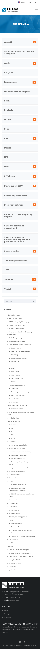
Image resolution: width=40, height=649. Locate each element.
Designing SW (10, 570)
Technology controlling (16, 385)
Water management (17, 395)
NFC (6, 157)
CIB (11, 428)
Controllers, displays (15, 338)
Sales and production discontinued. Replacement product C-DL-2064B (17, 239)
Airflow (12, 382)
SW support (9, 546)
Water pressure (15, 375)
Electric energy (15, 348)
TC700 (10, 520)
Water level (14, 372)
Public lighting (13, 418)
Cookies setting (18, 645)
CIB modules (12, 507)
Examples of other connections (16, 405)
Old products (12, 539)
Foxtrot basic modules (15, 500)
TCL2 (11, 431)
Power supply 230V (13, 186)
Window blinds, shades (15, 329)
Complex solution (13, 474)
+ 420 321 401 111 (14, 597)
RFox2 (12, 438)
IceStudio (33, 645)
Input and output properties (19, 468)
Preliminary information (15, 195)
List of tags (7, 617)
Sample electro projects (16, 471)
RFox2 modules (13, 510)
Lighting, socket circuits (16, 325)
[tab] (20, 310)
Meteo (12, 365)
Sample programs (14, 563)
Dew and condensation (18, 358)
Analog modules (15, 523)
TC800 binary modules (17, 485)
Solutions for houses (12, 315)
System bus (11, 425)
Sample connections (12, 421)
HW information (11, 478)
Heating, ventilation (14, 318)
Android (8, 42)
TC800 (10, 481)
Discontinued (10, 82)
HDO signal (14, 399)
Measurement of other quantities (19, 345)
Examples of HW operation (17, 560)
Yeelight (8, 289)
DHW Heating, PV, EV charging (18, 322)
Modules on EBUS (13, 513)
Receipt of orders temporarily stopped (18, 215)
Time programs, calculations (20, 553)
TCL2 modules (12, 503)
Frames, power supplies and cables (22, 536)
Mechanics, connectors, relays (20, 452)
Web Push (9, 279)
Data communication (15, 409)
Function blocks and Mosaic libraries (20, 556)
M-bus (12, 368)
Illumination (14, 361)
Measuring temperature (16, 341)
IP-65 (6, 129)
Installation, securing (17, 458)
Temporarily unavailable (15, 260)
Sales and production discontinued (14, 227)
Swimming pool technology (19, 392)
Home (6, 610)
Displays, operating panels (17, 517)
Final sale (8, 110)
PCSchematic (10, 176)
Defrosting (13, 388)
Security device (11, 251)
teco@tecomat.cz (13, 600)
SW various (11, 566)
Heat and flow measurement (19, 351)
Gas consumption (16, 378)
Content (7, 310)
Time (6, 270)
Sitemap (6, 614)
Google (7, 119)
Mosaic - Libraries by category (18, 550)
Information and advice (16, 448)
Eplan (7, 101)
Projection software (13, 205)
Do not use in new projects (17, 91)
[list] (5, 315)
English (22, 2)
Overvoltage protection (18, 455)
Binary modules (15, 527)
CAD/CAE (8, 73)
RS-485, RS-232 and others (18, 445)
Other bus (11, 442)
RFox (11, 435)
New (6, 166)
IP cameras (13, 402)
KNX (6, 138)
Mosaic (7, 148)
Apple (7, 63)
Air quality (13, 355)
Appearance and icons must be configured (19, 52)
